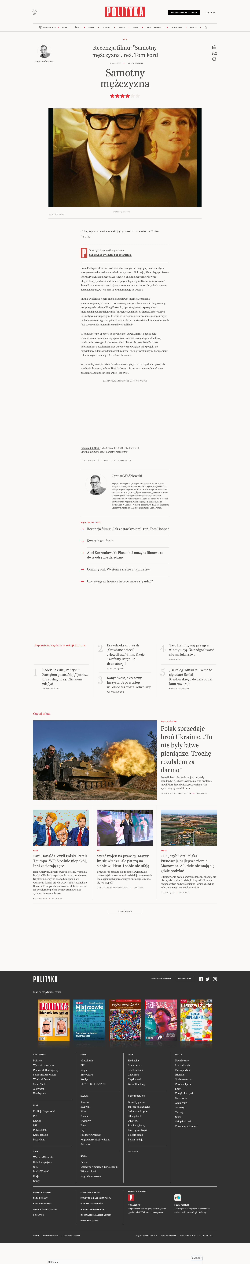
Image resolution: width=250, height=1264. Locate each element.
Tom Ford (122, 482)
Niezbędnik (39, 1115)
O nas (178, 1138)
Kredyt (84, 1100)
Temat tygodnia (136, 1123)
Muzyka (85, 1128)
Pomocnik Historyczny (46, 1091)
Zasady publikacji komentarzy (96, 1220)
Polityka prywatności (92, 1225)
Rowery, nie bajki (137, 1151)
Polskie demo (135, 1156)
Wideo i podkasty (155, 29)
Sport (178, 1110)
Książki (85, 1123)
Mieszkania (87, 1082)
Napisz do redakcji (42, 1225)
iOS (129, 1226)
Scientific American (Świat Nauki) (99, 1188)
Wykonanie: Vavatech (168, 1257)
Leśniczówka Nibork (71, 1257)
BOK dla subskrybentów (45, 1231)
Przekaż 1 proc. (183, 1105)
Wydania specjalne (43, 1086)
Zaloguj (209, 13)
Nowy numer (49, 29)
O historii (133, 1142)
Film (125, 41)
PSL (35, 1147)
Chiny (36, 1202)
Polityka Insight (50, 1257)
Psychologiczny (136, 1147)
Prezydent (39, 1161)
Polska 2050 (40, 1151)
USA (35, 1188)
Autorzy (179, 1129)
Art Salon (86, 1165)
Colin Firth (89, 482)
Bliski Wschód (41, 1193)
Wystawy (86, 1142)
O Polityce (38, 1236)
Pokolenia (177, 29)
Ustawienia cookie (90, 1242)
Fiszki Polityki (181, 1226)
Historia (179, 1096)
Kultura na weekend (139, 1128)
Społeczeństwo (183, 1100)
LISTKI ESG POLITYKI (93, 1105)
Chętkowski (134, 1100)
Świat (78, 29)
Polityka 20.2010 (90, 469)
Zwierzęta (181, 1119)
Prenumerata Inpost (161, 1000)
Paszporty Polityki (91, 1156)
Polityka (38, 1082)
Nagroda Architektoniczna (95, 1161)
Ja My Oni (38, 1110)
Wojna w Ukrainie (43, 1179)
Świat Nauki (40, 1105)
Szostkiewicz (135, 1091)
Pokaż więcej (125, 933)
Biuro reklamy (40, 1220)
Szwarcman (134, 1086)
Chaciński (133, 1096)
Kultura (107, 29)
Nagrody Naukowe (91, 1197)
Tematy (179, 1133)
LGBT (106, 482)
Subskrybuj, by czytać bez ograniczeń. (110, 256)
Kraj (64, 29)
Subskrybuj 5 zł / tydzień (183, 13)
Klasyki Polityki (184, 1115)
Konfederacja (40, 1156)
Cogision (145, 1257)
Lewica (37, 1142)
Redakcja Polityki (42, 1214)
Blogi (136, 29)
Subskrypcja (184, 1000)
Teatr (83, 1147)
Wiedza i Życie (41, 1100)
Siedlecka (133, 1082)
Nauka (122, 29)
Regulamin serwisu (90, 1214)
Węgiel (84, 1091)
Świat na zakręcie (137, 1133)
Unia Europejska (42, 1183)
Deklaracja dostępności (93, 1231)
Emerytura (87, 1096)
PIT (83, 1086)
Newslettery (182, 1082)
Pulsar (84, 1183)
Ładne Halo (153, 1257)
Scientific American (44, 1096)
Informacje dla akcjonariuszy (96, 1236)
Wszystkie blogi (137, 1105)
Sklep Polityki (183, 1143)
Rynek (91, 29)
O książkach (134, 1137)
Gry (83, 1151)
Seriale (84, 1137)
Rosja (36, 1197)
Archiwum (181, 1124)
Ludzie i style (182, 1086)
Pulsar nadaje (135, 1161)
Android (136, 1226)
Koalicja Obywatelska (45, 1133)
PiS (35, 1137)
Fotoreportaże (183, 1091)
